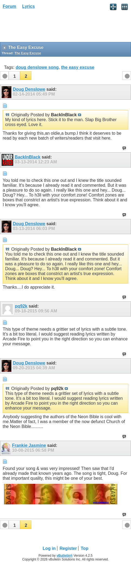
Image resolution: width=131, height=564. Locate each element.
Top (84, 548)
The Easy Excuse (27, 53)
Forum (9, 6)
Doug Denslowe (29, 89)
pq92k (21, 306)
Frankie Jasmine (29, 445)
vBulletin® (65, 555)
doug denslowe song (37, 67)
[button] (14, 75)
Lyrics (28, 6)
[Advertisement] (43, 27)
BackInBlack (27, 157)
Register (68, 548)
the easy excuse (77, 67)
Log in (49, 548)
